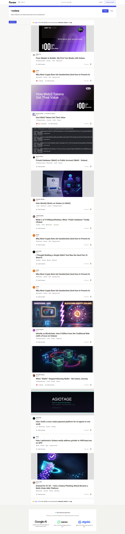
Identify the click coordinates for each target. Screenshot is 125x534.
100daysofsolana (40, 61)
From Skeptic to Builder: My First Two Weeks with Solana (60, 58)
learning (49, 120)
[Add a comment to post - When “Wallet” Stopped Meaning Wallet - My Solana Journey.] (39, 385)
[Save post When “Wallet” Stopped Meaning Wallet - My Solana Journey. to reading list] (90, 385)
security (45, 491)
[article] (62, 51)
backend (54, 260)
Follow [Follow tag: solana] (105, 11)
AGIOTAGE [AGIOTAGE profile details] (38, 417)
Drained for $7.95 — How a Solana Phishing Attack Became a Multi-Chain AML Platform (62, 487)
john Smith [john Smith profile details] (38, 251)
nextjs (49, 260)
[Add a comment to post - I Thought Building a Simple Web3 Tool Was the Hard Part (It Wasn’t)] (40, 264)
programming (56, 77)
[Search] (19, 2)
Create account (110, 2)
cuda (37, 445)
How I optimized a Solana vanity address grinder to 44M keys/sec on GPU (64, 441)
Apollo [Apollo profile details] (37, 70)
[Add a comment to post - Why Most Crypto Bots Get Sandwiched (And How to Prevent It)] (39, 80)
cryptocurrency (53, 445)
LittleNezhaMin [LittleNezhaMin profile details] (40, 215)
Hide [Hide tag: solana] (111, 11)
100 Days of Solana (50, 113)
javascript (56, 225)
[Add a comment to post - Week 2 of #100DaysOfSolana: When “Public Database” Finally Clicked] (40, 228)
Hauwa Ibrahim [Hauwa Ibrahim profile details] (39, 329)
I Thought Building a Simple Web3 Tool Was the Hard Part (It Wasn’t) (61, 256)
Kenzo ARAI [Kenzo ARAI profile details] (39, 481)
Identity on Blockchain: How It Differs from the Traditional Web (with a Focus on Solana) (62, 334)
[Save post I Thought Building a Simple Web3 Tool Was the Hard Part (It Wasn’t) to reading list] (90, 264)
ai (37, 427)
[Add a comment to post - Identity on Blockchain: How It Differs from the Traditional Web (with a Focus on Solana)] (40, 342)
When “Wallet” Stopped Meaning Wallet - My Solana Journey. (62, 379)
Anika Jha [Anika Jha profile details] (38, 54)
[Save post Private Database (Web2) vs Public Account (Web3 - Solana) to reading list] (90, 166)
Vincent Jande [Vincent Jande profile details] (39, 113)
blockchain (39, 77)
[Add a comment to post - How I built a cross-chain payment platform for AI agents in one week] (40, 430)
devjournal (59, 61)
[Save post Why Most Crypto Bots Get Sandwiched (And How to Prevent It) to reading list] (90, 81)
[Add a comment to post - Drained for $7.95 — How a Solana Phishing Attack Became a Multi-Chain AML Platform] (40, 494)
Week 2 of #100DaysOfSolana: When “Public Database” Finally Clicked (62, 221)
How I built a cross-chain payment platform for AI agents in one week (63, 423)
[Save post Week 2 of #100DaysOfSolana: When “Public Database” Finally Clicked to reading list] (90, 228)
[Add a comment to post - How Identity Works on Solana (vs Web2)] (40, 209)
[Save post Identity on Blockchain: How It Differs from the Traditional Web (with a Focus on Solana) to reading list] (90, 342)
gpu (47, 445)
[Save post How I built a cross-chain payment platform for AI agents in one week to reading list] (90, 430)
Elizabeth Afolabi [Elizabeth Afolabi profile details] (40, 199)
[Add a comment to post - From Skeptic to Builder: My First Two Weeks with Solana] (40, 64)
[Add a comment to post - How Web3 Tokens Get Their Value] (41, 123)
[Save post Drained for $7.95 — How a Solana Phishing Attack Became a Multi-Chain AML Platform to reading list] (90, 494)
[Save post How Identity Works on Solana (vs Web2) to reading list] (90, 209)
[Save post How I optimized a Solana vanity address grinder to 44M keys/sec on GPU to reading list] (90, 449)
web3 (53, 61)
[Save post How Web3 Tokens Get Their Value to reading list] (90, 124)
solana (49, 61)
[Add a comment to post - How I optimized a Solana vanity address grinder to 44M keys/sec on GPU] (40, 449)
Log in (100, 2)
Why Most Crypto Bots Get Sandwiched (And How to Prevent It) (63, 74)
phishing (56, 491)
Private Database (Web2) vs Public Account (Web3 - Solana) (61, 160)
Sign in (36, 22)
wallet (58, 381)
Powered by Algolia (66, 2)
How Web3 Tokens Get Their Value (50, 117)
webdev (38, 260)
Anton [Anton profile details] (37, 436)
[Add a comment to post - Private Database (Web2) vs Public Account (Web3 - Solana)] (40, 166)
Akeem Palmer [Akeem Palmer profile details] (39, 156)
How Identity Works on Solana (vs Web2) (53, 203)
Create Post (13, 22)
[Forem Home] (12, 2)
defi (50, 77)
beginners (43, 206)
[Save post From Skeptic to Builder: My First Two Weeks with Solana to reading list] (90, 64)
